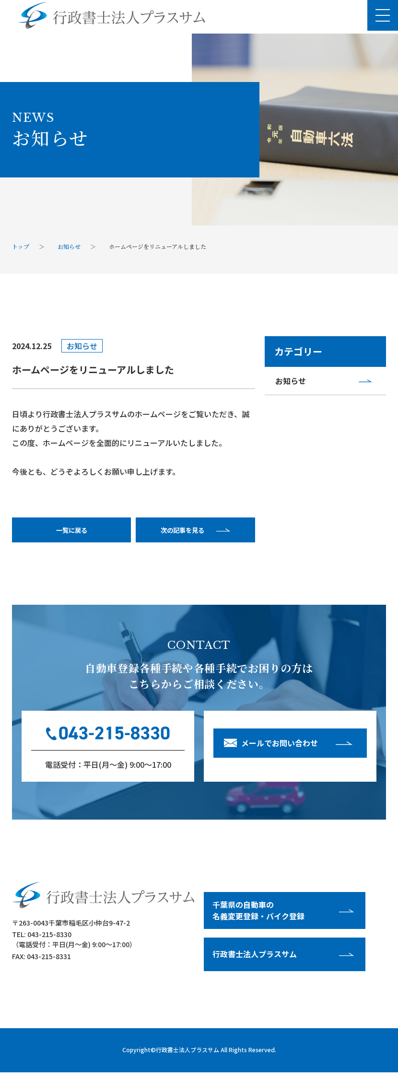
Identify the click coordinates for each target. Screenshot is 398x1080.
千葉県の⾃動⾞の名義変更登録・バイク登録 (260, 916)
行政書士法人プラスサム (187, 1057)
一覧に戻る (71, 533)
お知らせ (292, 382)
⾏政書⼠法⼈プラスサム (256, 961)
